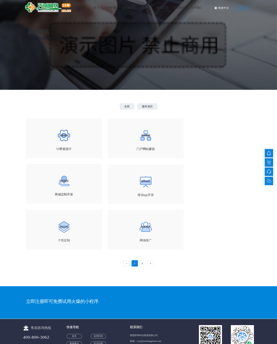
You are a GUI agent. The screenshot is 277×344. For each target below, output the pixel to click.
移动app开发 (61, 196)
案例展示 (128, 7)
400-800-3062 (36, 291)
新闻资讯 (162, 7)
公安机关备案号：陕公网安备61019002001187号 (131, 333)
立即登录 (242, 8)
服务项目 (147, 106)
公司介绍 (205, 333)
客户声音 (165, 333)
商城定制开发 (215, 149)
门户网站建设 (138, 149)
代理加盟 (179, 7)
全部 (126, 106)
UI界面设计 (61, 149)
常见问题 (145, 7)
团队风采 (192, 333)
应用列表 (111, 7)
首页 (96, 7)
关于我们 (196, 7)
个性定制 (139, 196)
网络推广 (215, 196)
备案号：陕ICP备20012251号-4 (82, 333)
